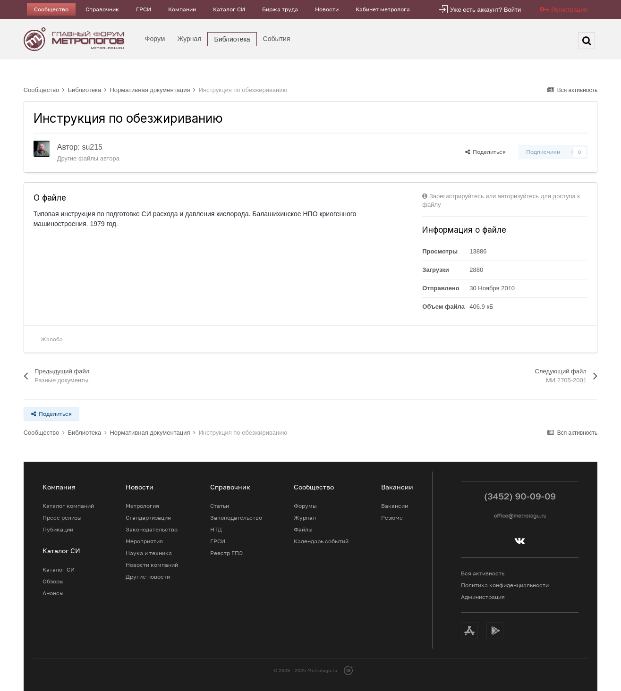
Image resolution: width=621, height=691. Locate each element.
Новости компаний (152, 564)
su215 (92, 147)
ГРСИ (143, 9)
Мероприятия (144, 541)
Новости (327, 9)
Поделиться (485, 151)
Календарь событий (321, 541)
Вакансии (394, 505)
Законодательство (152, 529)
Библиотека (232, 39)
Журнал (189, 38)
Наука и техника (149, 552)
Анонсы (53, 593)
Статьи (219, 505)
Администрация (483, 596)
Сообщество (51, 9)
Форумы (305, 505)
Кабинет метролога (383, 9)
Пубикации (58, 529)
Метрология (142, 505)
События (276, 38)
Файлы (303, 529)
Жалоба (52, 339)
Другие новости (148, 576)
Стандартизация (148, 517)
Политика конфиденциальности (505, 585)
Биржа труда (280, 9)
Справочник (102, 9)
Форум (155, 38)
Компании (182, 9)
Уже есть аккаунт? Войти (485, 9)
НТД (216, 529)
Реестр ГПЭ (226, 552)
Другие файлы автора (88, 158)
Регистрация (569, 9)
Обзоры (53, 581)
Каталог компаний (68, 505)
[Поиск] (586, 40)
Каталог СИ (229, 9)
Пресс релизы (62, 517)
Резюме (392, 517)
